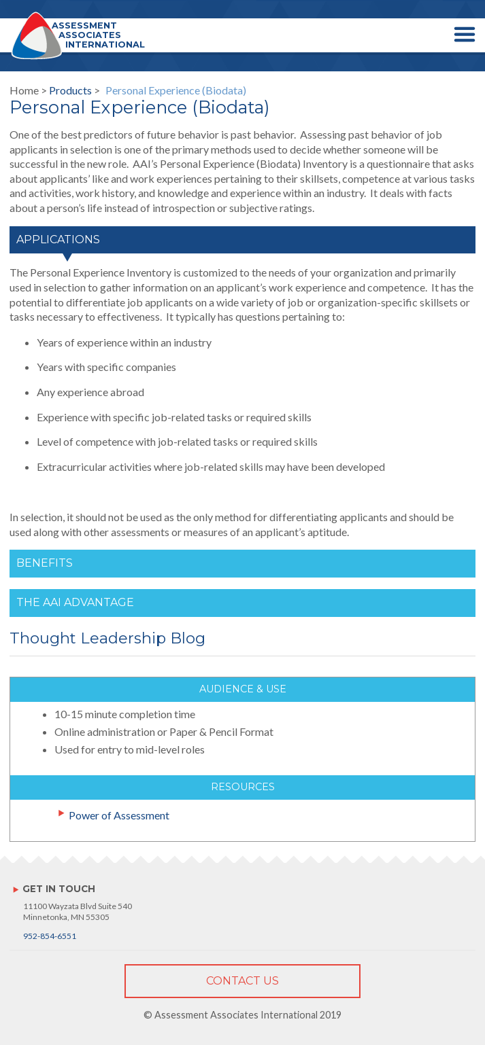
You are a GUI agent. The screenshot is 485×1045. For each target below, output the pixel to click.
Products (70, 90)
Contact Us (242, 980)
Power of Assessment (119, 815)
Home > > (128, 90)
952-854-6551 (49, 936)
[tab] (242, 246)
